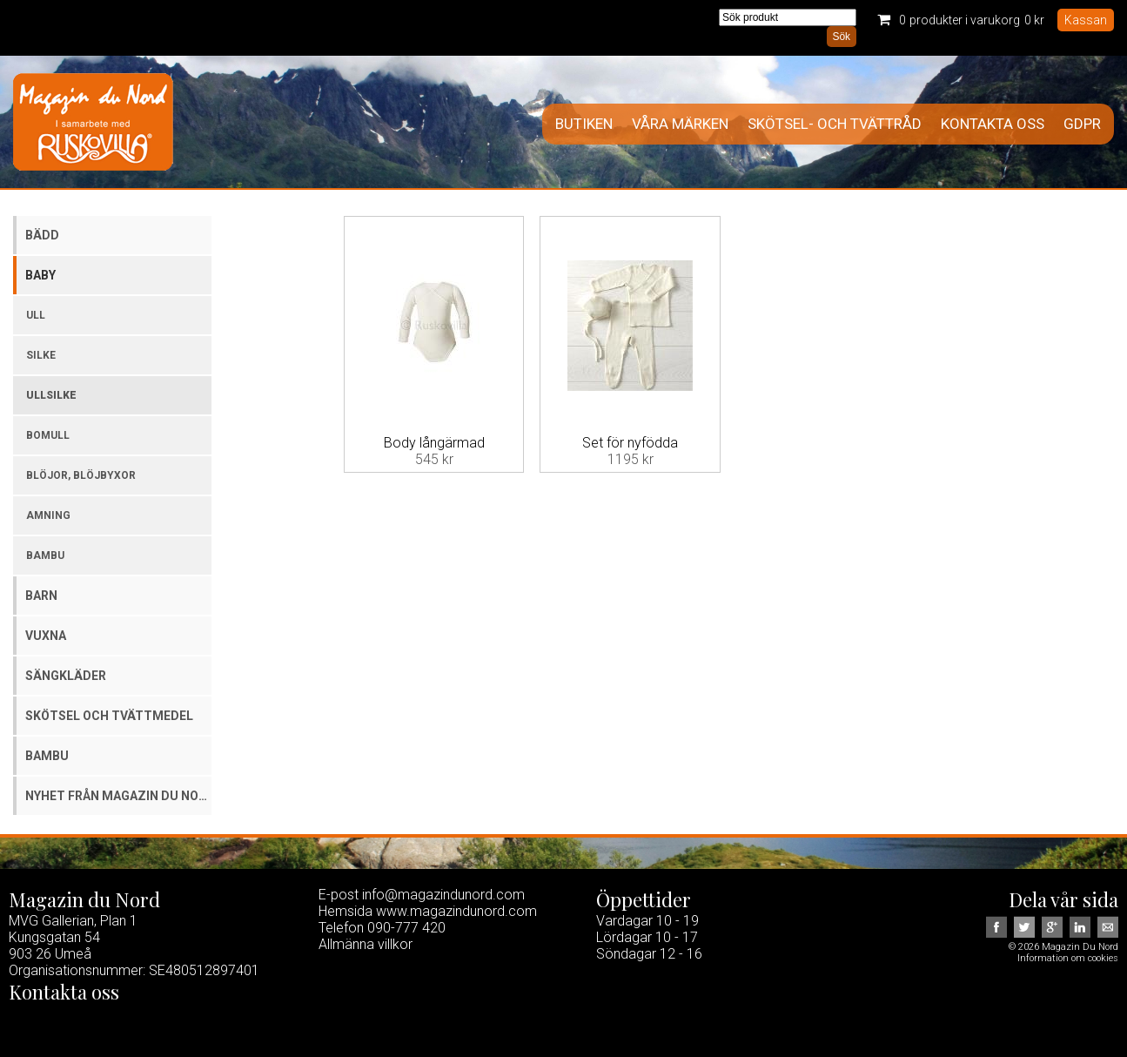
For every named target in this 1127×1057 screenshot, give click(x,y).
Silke (41, 355)
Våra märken (680, 124)
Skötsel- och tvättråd (835, 124)
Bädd (42, 235)
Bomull (48, 435)
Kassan (1085, 20)
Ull (35, 315)
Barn (41, 596)
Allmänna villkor (366, 944)
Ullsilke (51, 395)
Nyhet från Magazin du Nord (118, 796)
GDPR (1082, 124)
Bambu (45, 555)
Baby (40, 275)
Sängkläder (65, 676)
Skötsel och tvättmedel (109, 716)
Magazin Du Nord (93, 122)
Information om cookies (1067, 958)
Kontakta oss (992, 124)
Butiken (584, 124)
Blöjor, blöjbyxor (81, 475)
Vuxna (45, 636)
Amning (48, 515)
